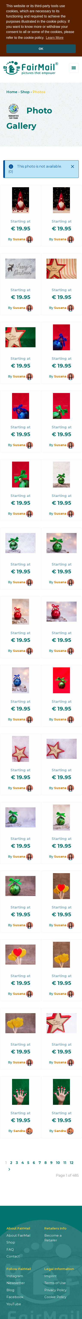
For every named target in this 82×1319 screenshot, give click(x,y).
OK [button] (41, 48)
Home (11, 92)
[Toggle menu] (74, 67)
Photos (39, 92)
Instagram (14, 1275)
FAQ (10, 1249)
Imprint (50, 1275)
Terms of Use (55, 1283)
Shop (25, 92)
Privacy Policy (55, 1290)
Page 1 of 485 (67, 1175)
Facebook (14, 1297)
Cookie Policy (55, 1297)
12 (71, 1162)
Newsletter (15, 1283)
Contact (13, 1256)
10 (58, 1162)
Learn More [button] (54, 37)
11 (64, 1162)
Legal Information (59, 1268)
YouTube (13, 1304)
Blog (10, 1290)
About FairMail (18, 1235)
